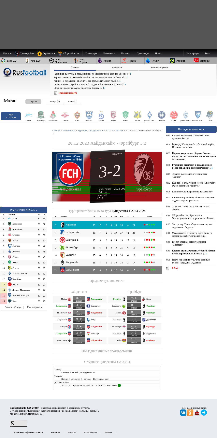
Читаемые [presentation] (117, 67)
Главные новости (68, 92)
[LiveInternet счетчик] (18, 425)
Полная (64, 379)
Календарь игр (34, 307)
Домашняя (75, 379)
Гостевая (87, 379)
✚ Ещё (174, 268)
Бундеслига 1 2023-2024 (112, 189)
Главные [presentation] (75, 67)
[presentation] (29, 100)
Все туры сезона (87, 372)
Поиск (158, 53)
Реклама (108, 432)
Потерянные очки (101, 379)
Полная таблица (13, 307)
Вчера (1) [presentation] (72, 101)
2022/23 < (66, 385)
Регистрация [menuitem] (192, 53)
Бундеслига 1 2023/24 (115, 362)
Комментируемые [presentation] (159, 67)
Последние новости (191, 129)
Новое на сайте (90, 432)
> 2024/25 (100, 385)
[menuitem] (70, 53)
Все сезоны (114, 385)
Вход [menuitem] (207, 53)
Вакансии (72, 432)
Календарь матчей (69, 372)
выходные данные (89, 410)
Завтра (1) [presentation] (55, 101)
